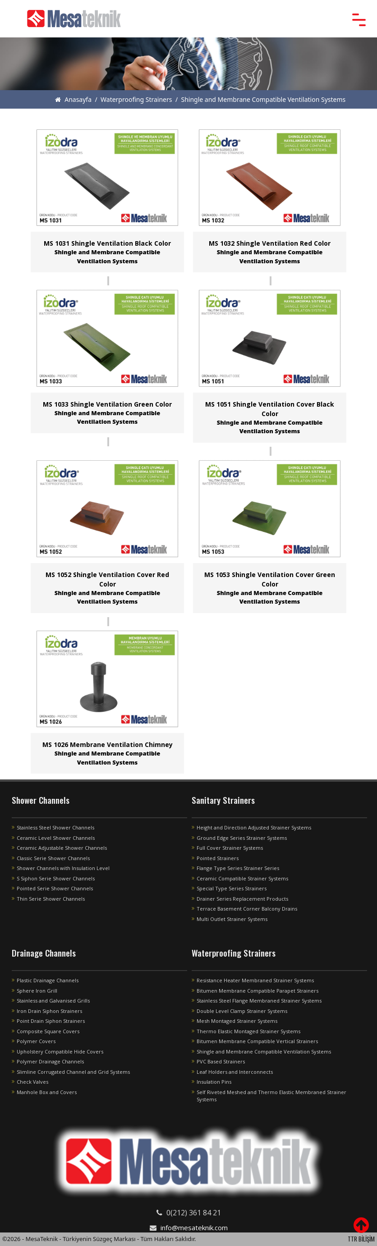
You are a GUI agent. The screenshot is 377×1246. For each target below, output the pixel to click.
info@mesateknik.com (194, 1227)
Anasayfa (73, 99)
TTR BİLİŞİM (361, 1238)
